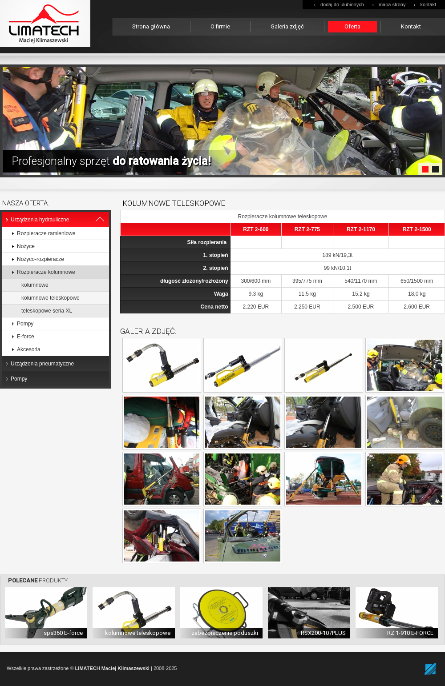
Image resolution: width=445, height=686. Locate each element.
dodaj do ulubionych (342, 4)
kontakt (428, 4)
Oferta (352, 26)
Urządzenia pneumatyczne (42, 364)
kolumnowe (35, 285)
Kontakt (411, 26)
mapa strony (392, 4)
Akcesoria (28, 349)
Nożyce (26, 246)
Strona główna (151, 26)
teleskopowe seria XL (46, 311)
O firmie (220, 26)
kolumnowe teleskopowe (50, 298)
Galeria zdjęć (287, 26)
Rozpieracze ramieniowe (46, 233)
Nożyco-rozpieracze (40, 259)
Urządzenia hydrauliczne (40, 220)
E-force (25, 336)
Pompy (25, 324)
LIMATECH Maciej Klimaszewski (112, 668)
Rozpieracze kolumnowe (46, 272)
